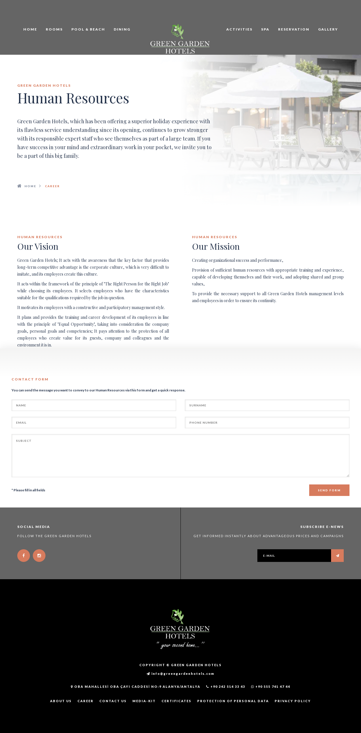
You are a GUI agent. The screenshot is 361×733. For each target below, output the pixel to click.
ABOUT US (61, 701)
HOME (30, 29)
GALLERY (328, 29)
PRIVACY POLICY (293, 701)
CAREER (85, 701)
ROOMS (54, 29)
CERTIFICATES (176, 701)
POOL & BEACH (88, 29)
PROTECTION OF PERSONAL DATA (233, 701)
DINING (122, 29)
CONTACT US (113, 701)
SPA (265, 29)
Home (30, 186)
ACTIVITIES (239, 29)
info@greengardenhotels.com (180, 673)
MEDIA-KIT (144, 701)
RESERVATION (293, 29)
